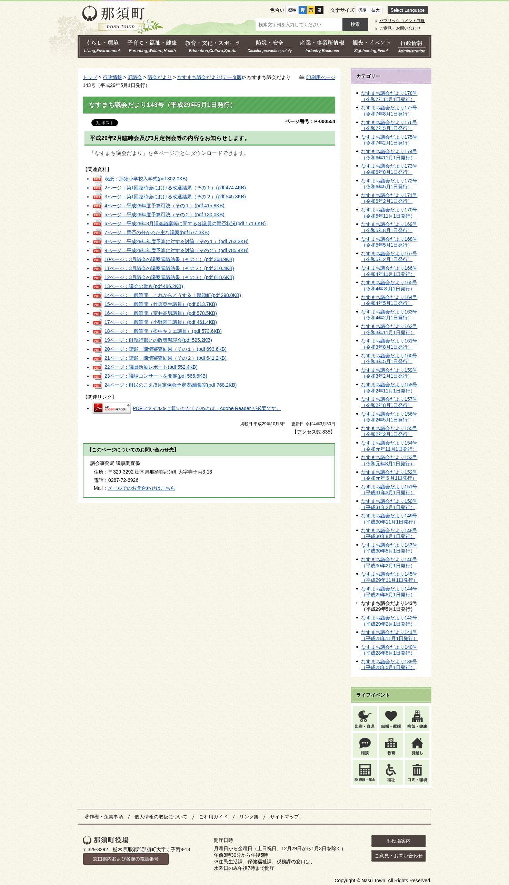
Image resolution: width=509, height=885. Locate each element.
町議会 (135, 77)
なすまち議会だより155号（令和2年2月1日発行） (389, 431)
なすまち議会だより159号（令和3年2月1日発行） (389, 373)
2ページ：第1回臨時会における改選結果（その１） (175, 187)
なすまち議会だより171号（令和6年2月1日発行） (389, 198)
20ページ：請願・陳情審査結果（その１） (165, 349)
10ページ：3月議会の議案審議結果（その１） (169, 259)
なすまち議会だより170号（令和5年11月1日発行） (389, 213)
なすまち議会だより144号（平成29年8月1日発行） (389, 592)
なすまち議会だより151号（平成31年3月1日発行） (389, 490)
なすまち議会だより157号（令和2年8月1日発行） (389, 402)
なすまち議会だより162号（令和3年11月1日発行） (389, 329)
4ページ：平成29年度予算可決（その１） (164, 205)
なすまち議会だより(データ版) (210, 77)
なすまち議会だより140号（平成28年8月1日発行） (389, 650)
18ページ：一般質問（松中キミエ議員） (163, 331)
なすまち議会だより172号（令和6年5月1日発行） (389, 184)
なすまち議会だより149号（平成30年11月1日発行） (389, 519)
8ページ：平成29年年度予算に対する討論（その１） (176, 241)
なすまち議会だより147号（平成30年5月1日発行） (389, 548)
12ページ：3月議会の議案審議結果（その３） (169, 277)
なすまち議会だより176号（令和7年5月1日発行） (389, 125)
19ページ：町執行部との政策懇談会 (158, 340)
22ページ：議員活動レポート (151, 367)
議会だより (160, 77)
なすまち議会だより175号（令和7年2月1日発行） (389, 140)
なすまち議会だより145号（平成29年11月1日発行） (389, 577)
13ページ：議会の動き (143, 286)
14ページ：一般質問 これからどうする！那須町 (172, 295)
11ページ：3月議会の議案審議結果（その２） (169, 268)
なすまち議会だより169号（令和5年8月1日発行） (389, 227)
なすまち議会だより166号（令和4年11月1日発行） (389, 271)
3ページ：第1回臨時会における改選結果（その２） (175, 196)
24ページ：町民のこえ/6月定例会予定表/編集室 (170, 385)
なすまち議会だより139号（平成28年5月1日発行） (389, 664)
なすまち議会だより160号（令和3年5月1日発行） (389, 359)
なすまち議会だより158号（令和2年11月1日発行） (389, 388)
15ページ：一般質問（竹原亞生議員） (160, 304)
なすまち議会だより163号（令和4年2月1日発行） (389, 315)
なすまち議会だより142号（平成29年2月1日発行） (389, 621)
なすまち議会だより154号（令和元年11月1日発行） (389, 446)
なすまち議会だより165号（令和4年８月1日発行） (389, 285)
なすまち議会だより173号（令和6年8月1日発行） (389, 169)
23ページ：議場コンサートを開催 (155, 376)
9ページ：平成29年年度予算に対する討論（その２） (176, 250)
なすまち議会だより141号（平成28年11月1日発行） (389, 635)
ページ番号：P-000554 (310, 121)
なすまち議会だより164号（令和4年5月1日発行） (389, 300)
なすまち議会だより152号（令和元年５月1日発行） (389, 475)
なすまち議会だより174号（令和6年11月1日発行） (389, 154)
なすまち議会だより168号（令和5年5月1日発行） (389, 242)
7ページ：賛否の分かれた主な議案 (156, 232)
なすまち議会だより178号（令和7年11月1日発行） (389, 96)
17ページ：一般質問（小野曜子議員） (160, 322)
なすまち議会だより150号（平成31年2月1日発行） (389, 504)
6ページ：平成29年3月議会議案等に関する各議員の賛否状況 (185, 223)
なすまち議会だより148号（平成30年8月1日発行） (389, 533)
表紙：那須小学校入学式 (145, 178)
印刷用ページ (320, 77)
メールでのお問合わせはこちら (141, 488)
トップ (90, 77)
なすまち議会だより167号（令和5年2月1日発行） (389, 256)
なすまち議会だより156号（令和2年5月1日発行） (389, 417)
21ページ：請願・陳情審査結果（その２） (165, 358)
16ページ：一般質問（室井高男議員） (160, 313)
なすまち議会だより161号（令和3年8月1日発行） (389, 344)
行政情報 (112, 77)
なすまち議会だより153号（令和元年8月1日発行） (389, 460)
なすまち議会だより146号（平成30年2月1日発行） (389, 562)
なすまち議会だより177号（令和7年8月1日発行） (389, 111)
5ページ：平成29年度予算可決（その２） (164, 214)
